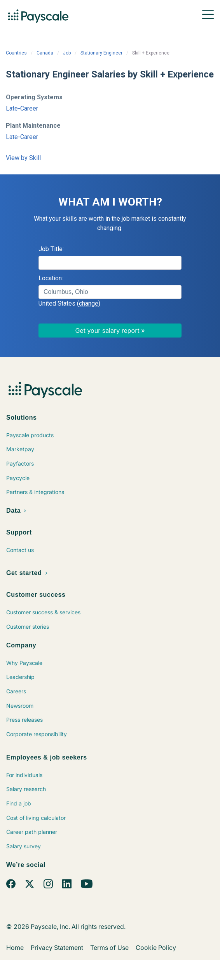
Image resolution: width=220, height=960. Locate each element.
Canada (45, 53)
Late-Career (22, 108)
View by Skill (23, 158)
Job (67, 53)
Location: (50, 278)
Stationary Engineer (101, 53)
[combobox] (110, 292)
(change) (88, 303)
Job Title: (51, 249)
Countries (16, 53)
